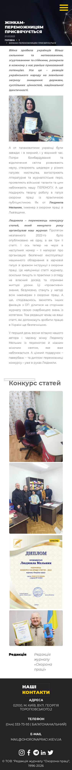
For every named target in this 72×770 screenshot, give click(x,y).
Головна (10, 40)
